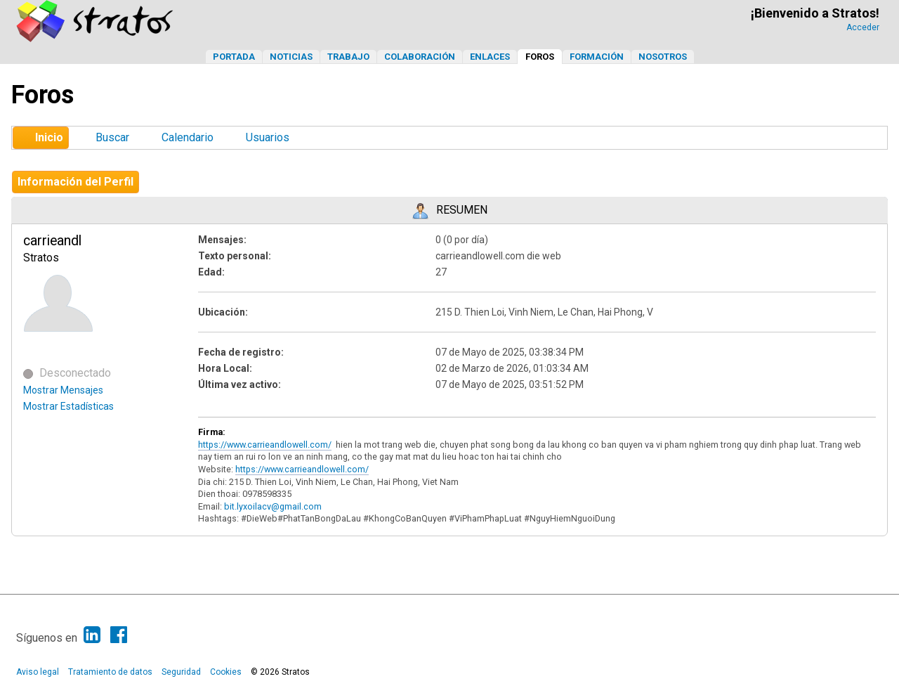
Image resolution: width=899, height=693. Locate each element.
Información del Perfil (75, 181)
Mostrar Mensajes (63, 390)
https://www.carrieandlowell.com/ (265, 444)
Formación (597, 56)
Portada (234, 56)
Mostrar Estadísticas (68, 406)
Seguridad (181, 672)
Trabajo (348, 56)
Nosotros (662, 56)
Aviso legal (37, 672)
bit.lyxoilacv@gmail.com (273, 506)
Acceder (862, 27)
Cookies (226, 672)
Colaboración (419, 56)
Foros (539, 56)
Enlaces (490, 56)
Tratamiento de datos (110, 672)
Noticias (291, 56)
